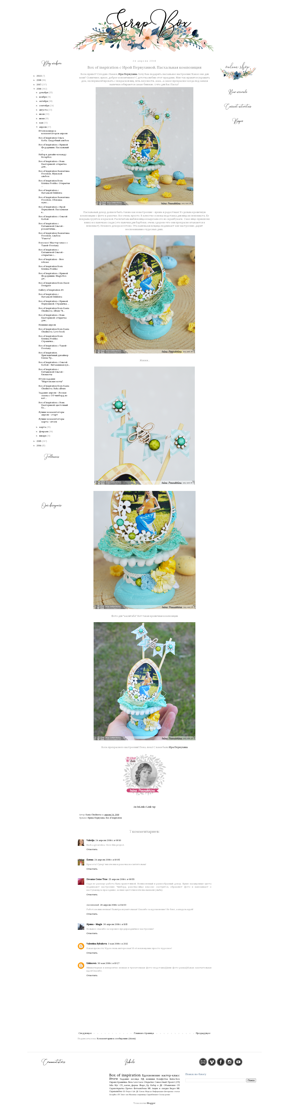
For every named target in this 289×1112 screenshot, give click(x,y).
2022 (39, 75)
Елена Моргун (145, 1091)
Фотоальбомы (140, 1088)
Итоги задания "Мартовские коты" (51, 380)
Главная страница (144, 1033)
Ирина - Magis (94, 924)
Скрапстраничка (118, 1082)
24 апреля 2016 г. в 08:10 (108, 840)
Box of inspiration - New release (51, 260)
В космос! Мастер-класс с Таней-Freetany (53, 244)
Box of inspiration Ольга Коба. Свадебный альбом (54, 139)
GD (124, 1091)
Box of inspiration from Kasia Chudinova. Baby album (54, 387)
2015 (39, 441)
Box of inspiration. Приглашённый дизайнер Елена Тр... (53, 355)
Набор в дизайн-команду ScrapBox (52, 155)
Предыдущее (203, 1033)
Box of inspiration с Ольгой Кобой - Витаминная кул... (54, 363)
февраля (44, 431)
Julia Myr (113, 1085)
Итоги (113, 1078)
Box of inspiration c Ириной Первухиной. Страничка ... (54, 302)
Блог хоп (124, 1094)
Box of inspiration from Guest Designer (54, 284)
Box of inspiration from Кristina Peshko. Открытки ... (54, 183)
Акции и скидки (160, 1088)
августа (43, 109)
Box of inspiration (114, 818)
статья (177, 1091)
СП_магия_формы (129, 1085)
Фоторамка (168, 1091)
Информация (157, 1091)
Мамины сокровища (137, 1094)
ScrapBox (113, 1094)
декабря (44, 92)
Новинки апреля (47, 324)
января (43, 435)
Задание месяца (129, 1078)
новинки (150, 1078)
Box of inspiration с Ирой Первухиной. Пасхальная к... (53, 209)
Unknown (91, 963)
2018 (39, 80)
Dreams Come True (96, 879)
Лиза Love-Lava (135, 1082)
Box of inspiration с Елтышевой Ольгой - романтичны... (51, 226)
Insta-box (175, 1078)
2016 (39, 88)
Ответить (92, 849)
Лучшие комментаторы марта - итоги (51, 420)
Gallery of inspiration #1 (51, 289)
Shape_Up (144, 1085)
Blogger (151, 1103)
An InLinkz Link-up (144, 806)
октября (43, 101)
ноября (43, 96)
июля (42, 114)
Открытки (149, 1082)
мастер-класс (170, 1075)
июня (42, 118)
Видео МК (175, 1088)
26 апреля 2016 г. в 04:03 (113, 904)
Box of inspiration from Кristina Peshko (51, 267)
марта (43, 427)
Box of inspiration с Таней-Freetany (53, 347)
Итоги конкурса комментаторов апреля (53, 132)
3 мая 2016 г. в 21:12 (118, 943)
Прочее (129, 1088)
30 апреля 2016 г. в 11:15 (115, 924)
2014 (39, 445)
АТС (119, 1094)
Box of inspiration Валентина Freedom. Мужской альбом (54, 174)
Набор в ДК (156, 1085)
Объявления (169, 1085)
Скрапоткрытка (116, 1088)
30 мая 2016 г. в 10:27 (108, 963)
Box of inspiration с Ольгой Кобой (53, 217)
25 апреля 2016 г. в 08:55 (122, 879)
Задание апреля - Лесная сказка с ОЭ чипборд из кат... (53, 395)
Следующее (85, 1033)
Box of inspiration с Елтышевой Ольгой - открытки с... (51, 252)
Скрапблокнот (153, 1094)
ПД (142, 1078)
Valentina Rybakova (96, 943)
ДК (137, 1091)
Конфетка (162, 1078)
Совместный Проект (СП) (167, 1082)
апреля (43, 127)
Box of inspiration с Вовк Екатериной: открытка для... (53, 164)
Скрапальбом (115, 1091)
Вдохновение (151, 1075)
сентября (44, 105)
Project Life (130, 1091)
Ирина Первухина (96, 818)
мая (41, 122)
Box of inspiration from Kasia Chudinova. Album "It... (54, 309)
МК (149, 1088)
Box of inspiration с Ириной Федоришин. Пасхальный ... (54, 147)
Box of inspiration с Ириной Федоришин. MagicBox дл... (53, 276)
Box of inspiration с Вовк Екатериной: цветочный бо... (53, 405)
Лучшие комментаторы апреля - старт (51, 413)
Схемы (162, 1094)
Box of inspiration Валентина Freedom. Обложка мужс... (54, 200)
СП (178, 1085)
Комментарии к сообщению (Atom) (116, 1038)
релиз (167, 1094)
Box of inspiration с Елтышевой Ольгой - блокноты (51, 372)
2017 (39, 84)
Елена (89, 859)
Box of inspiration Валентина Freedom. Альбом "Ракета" (54, 236)
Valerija (90, 840)
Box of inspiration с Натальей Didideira (50, 191)
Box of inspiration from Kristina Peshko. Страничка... (51, 339)
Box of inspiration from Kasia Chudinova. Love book (54, 330)
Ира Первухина (127, 74)
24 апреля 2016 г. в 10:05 (107, 859)
